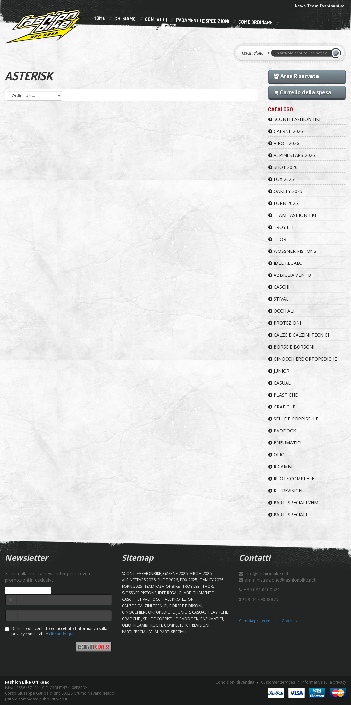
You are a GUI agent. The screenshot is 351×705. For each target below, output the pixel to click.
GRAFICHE (281, 407)
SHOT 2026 (283, 167)
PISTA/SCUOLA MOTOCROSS (122, 27)
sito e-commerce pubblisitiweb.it (37, 699)
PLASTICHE (283, 395)
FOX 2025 (281, 179)
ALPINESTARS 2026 (291, 155)
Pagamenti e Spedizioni (202, 21)
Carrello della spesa (302, 92)
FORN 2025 (283, 203)
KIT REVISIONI (286, 490)
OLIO (276, 455)
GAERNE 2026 (285, 131)
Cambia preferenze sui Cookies (268, 620)
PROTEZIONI (284, 323)
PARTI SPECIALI (287, 514)
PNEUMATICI (284, 443)
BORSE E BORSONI (291, 347)
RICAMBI (280, 467)
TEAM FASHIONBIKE (292, 215)
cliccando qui (61, 634)
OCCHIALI (281, 311)
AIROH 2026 (283, 143)
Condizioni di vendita (235, 682)
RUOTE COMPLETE (291, 479)
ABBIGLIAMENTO (289, 275)
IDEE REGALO (285, 263)
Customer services (278, 682)
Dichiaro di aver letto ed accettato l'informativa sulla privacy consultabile (56, 631)
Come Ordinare (255, 22)
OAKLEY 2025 (285, 191)
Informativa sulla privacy (323, 682)
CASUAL (279, 383)
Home (99, 18)
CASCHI (278, 287)
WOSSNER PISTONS (292, 251)
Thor (277, 239)
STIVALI (279, 299)
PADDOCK (282, 431)
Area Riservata (296, 76)
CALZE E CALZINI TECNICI (298, 335)
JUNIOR (278, 371)
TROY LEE (281, 227)
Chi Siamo (125, 19)
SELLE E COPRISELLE (293, 419)
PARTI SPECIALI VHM (293, 502)
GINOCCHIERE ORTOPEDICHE (302, 359)
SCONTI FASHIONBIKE (295, 119)
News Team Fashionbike (320, 6)
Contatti (156, 19)
